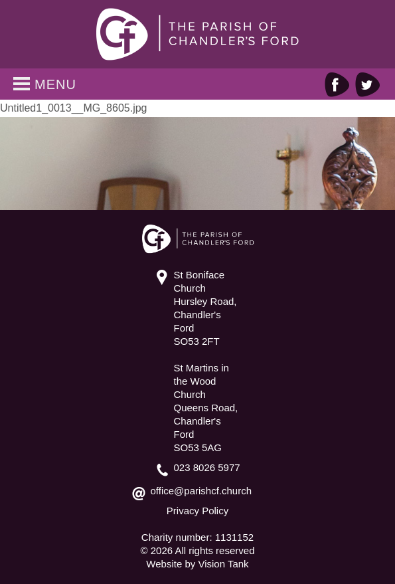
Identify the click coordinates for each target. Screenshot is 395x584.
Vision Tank (223, 563)
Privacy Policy (197, 510)
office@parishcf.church (201, 490)
